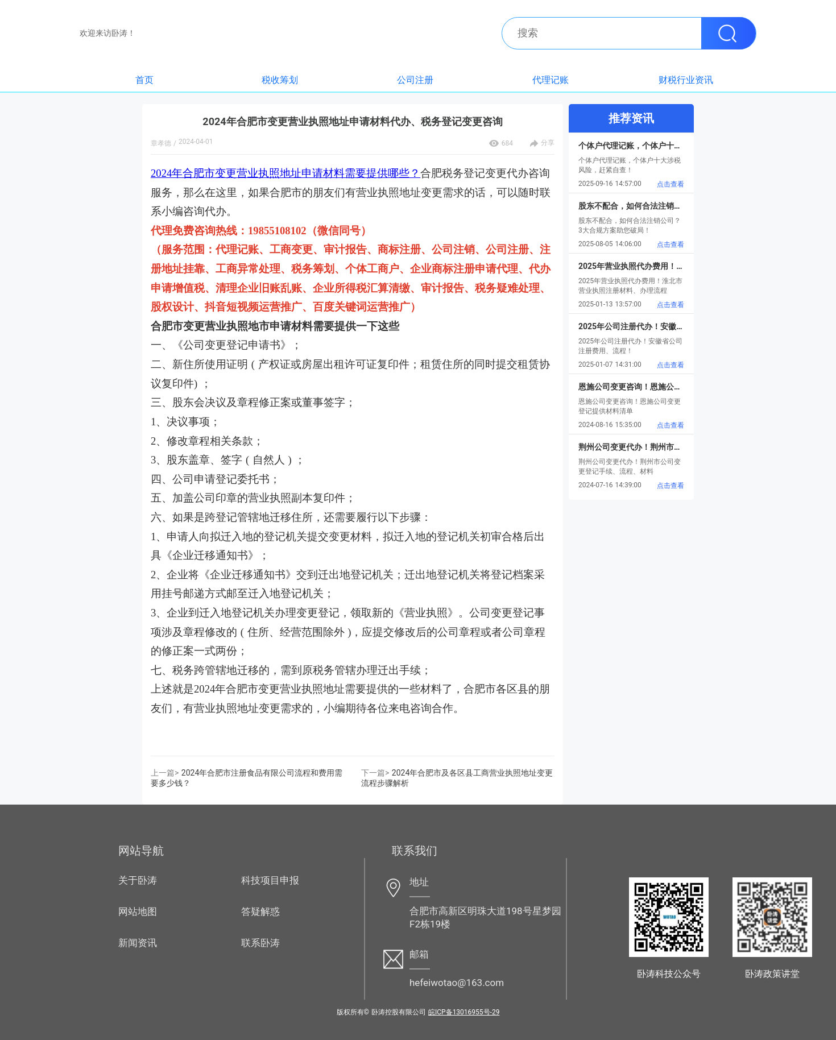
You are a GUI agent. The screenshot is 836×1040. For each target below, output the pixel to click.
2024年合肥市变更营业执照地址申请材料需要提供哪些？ (285, 173)
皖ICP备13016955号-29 (463, 1012)
